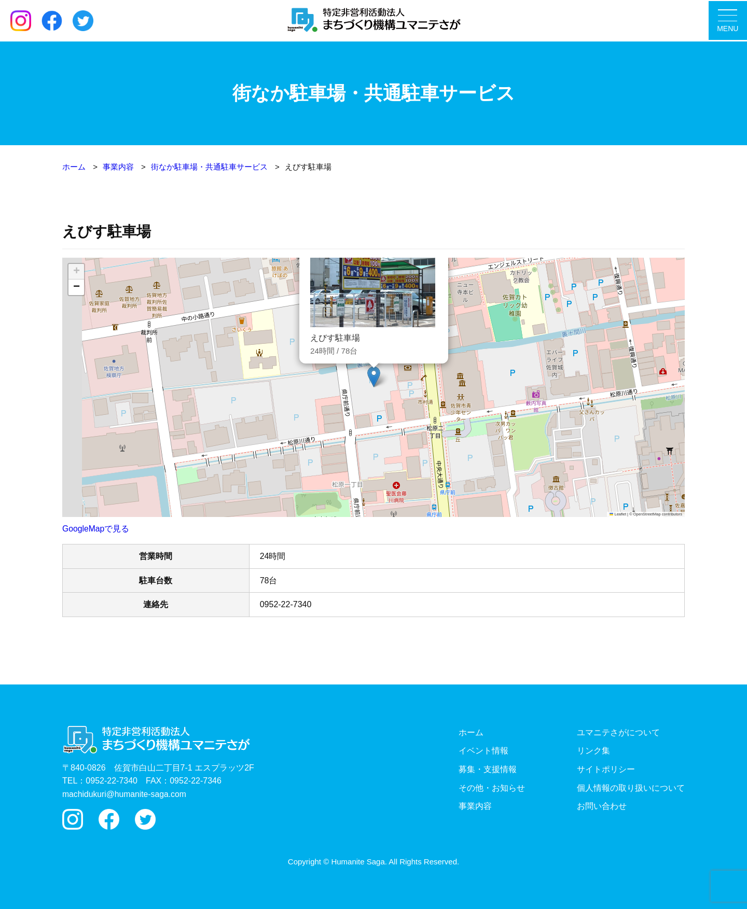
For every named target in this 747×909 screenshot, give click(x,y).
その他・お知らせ (492, 787)
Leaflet (618, 513)
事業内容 (475, 806)
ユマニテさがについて (618, 732)
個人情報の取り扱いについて (631, 787)
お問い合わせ (602, 806)
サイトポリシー (606, 768)
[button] (373, 376)
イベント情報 (483, 750)
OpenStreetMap (647, 513)
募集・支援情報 (488, 768)
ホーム (471, 732)
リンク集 (593, 750)
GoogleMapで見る (96, 528)
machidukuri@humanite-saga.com (125, 793)
